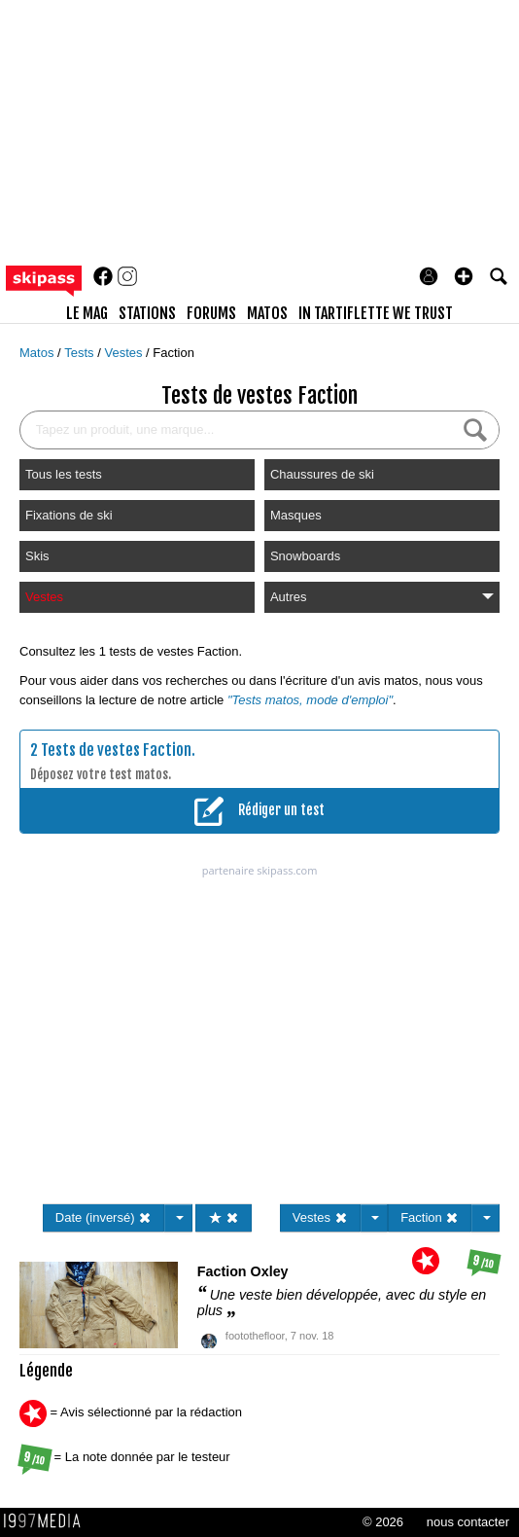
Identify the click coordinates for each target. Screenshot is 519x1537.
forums (211, 313)
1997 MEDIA (47, 1521)
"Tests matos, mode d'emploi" (310, 700)
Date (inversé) (103, 1217)
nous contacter (468, 1522)
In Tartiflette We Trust (375, 313)
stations (147, 313)
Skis (37, 556)
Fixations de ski (69, 515)
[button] (463, 276)
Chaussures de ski (322, 474)
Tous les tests (63, 474)
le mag (87, 313)
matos (267, 313)
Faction (173, 352)
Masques (296, 515)
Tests (80, 352)
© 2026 (383, 1522)
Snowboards (305, 556)
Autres (382, 597)
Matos (38, 352)
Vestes (125, 352)
